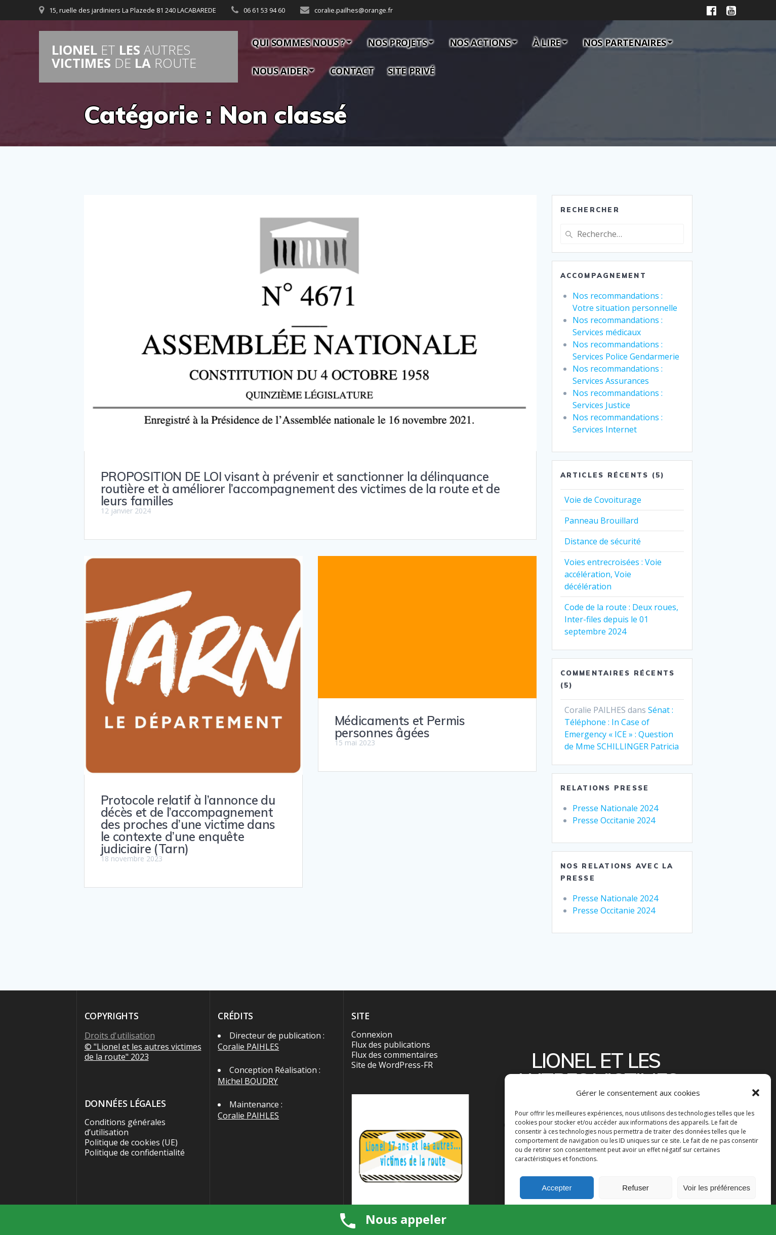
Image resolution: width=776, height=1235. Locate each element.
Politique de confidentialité (135, 1152)
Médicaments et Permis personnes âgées (400, 726)
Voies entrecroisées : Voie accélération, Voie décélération (613, 574)
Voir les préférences (716, 1187)
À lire (547, 42)
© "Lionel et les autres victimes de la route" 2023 (143, 1051)
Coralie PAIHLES (248, 1046)
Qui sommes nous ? (298, 42)
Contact (352, 71)
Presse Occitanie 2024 (614, 820)
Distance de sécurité (602, 541)
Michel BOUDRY (248, 1081)
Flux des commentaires (394, 1054)
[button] (756, 1093)
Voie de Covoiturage (602, 499)
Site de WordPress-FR (392, 1064)
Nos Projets (397, 42)
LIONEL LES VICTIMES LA (124, 56)
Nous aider (279, 71)
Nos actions (480, 42)
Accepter (556, 1187)
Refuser (635, 1187)
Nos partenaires (624, 42)
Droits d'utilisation (120, 1035)
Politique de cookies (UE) (131, 1142)
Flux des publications (390, 1044)
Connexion (371, 1034)
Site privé (411, 71)
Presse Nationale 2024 (615, 808)
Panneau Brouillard (601, 520)
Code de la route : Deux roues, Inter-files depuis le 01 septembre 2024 (621, 619)
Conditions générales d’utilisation (125, 1127)
